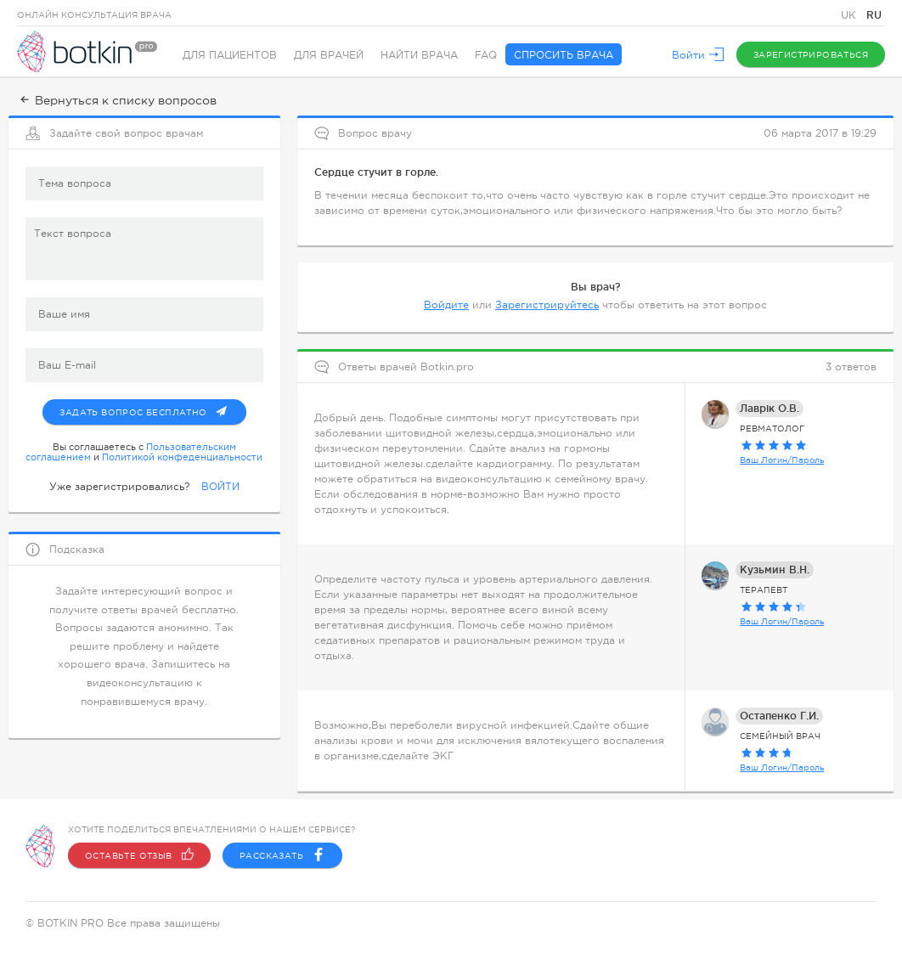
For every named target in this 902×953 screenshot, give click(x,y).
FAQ (486, 55)
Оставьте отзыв (139, 855)
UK (850, 15)
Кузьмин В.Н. (774, 569)
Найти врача (419, 55)
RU (874, 14)
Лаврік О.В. (769, 408)
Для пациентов (230, 55)
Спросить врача (563, 55)
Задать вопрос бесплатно (152, 408)
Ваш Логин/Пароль (782, 460)
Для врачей (329, 55)
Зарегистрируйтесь (547, 305)
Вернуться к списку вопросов (117, 100)
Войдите (446, 305)
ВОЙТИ (220, 487)
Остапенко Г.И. (779, 715)
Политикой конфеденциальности (182, 457)
